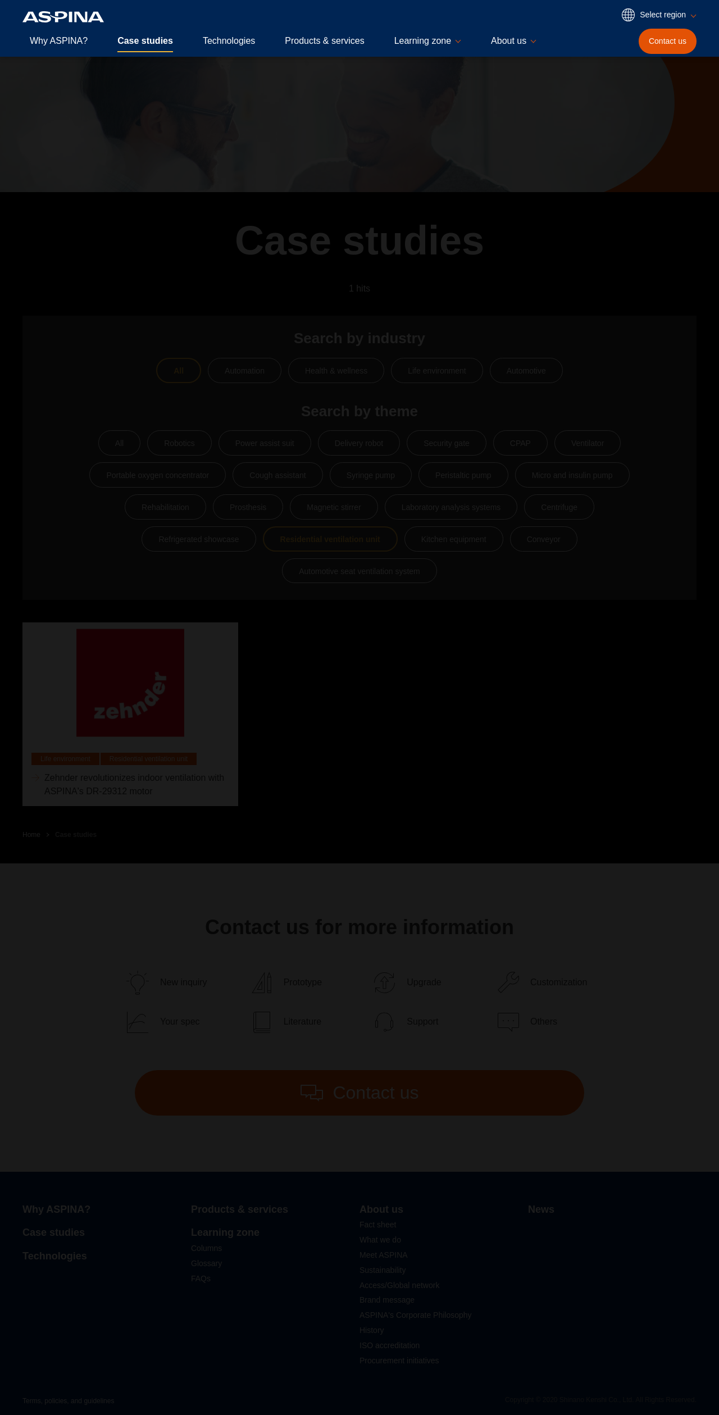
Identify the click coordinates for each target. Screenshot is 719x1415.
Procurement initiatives (399, 1360)
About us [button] (508, 41)
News (541, 1209)
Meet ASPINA (384, 1254)
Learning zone (225, 1232)
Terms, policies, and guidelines (68, 1401)
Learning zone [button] (422, 41)
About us (381, 1209)
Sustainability (383, 1270)
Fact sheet (378, 1224)
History (372, 1330)
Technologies (229, 41)
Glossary (206, 1263)
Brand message (387, 1299)
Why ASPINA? (59, 41)
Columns (206, 1248)
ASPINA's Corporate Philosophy (416, 1315)
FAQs (201, 1278)
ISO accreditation (390, 1345)
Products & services (324, 41)
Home (31, 835)
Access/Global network (399, 1285)
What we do (380, 1239)
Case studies (145, 41)
